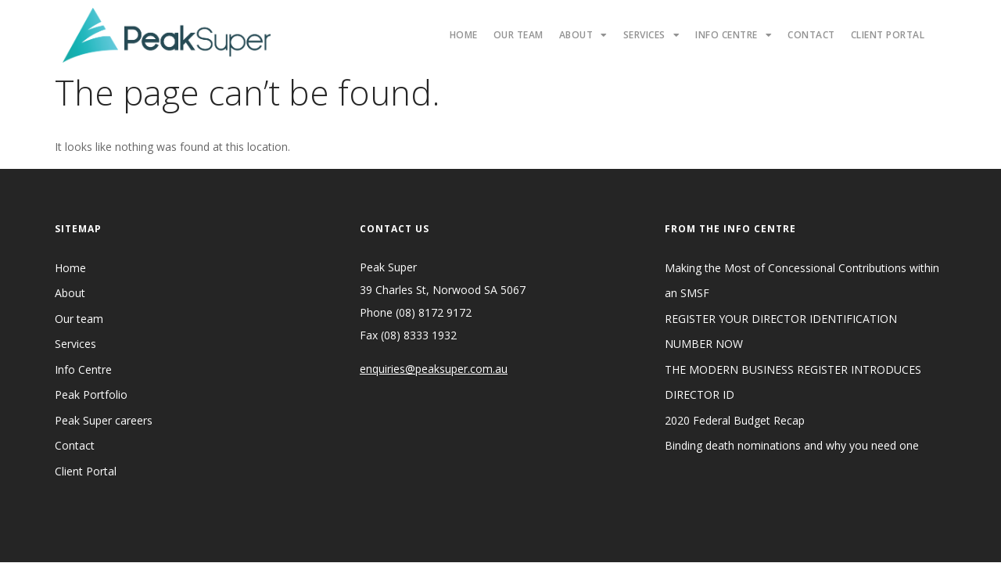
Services (651, 35)
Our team (79, 318)
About (583, 35)
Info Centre (733, 35)
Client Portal (888, 34)
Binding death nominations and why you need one (792, 445)
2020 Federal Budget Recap (735, 420)
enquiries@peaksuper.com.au (434, 368)
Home (464, 34)
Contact (811, 34)
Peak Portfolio (91, 394)
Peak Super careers (103, 420)
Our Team (518, 34)
